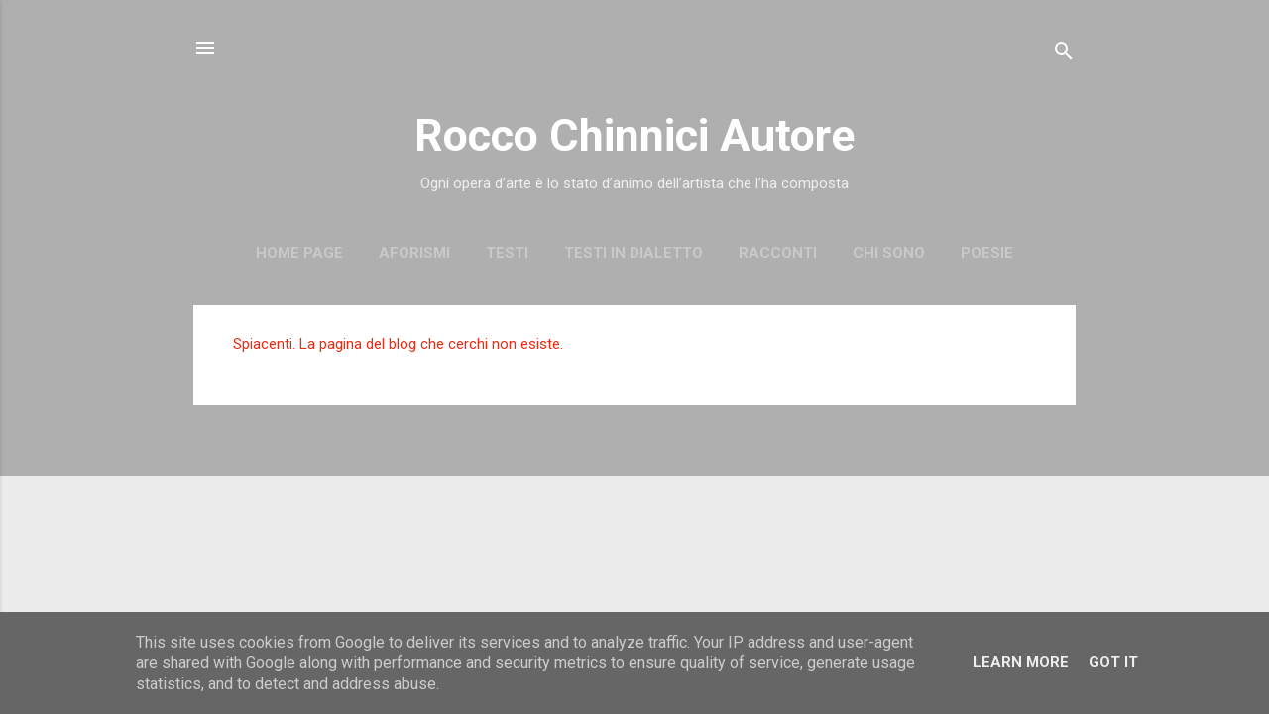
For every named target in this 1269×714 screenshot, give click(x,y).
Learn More (1021, 662)
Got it (1113, 662)
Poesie (987, 253)
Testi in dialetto (633, 253)
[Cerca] (1064, 54)
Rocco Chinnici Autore (634, 135)
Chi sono (889, 253)
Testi (507, 253)
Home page (299, 253)
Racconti (778, 253)
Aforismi (414, 253)
